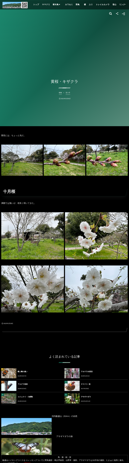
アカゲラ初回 (23, 384)
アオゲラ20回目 (87, 371)
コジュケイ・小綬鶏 (25, 397)
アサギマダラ (86, 397)
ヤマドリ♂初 (85, 384)
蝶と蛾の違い (23, 371)
